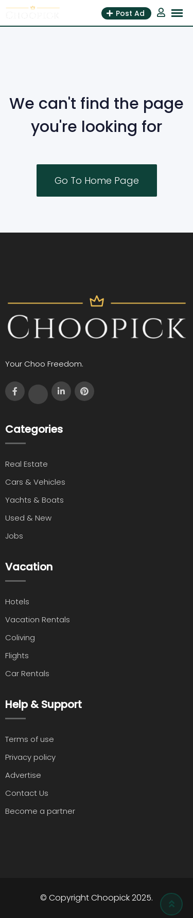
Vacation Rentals (37, 619)
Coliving (20, 637)
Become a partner (40, 811)
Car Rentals (27, 673)
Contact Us (26, 793)
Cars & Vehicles (35, 481)
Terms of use (29, 739)
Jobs (14, 535)
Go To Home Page (97, 180)
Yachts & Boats (34, 499)
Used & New (28, 517)
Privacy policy (30, 757)
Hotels (17, 601)
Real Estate (26, 463)
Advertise (23, 775)
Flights (17, 655)
